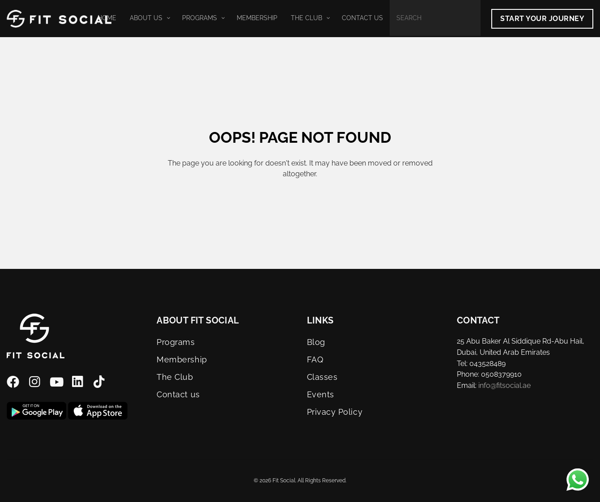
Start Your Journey (542, 18)
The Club (175, 377)
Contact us (178, 394)
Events (320, 394)
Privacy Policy (335, 412)
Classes (322, 377)
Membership (182, 359)
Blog (316, 342)
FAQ (315, 359)
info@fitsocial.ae (504, 385)
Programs (176, 342)
